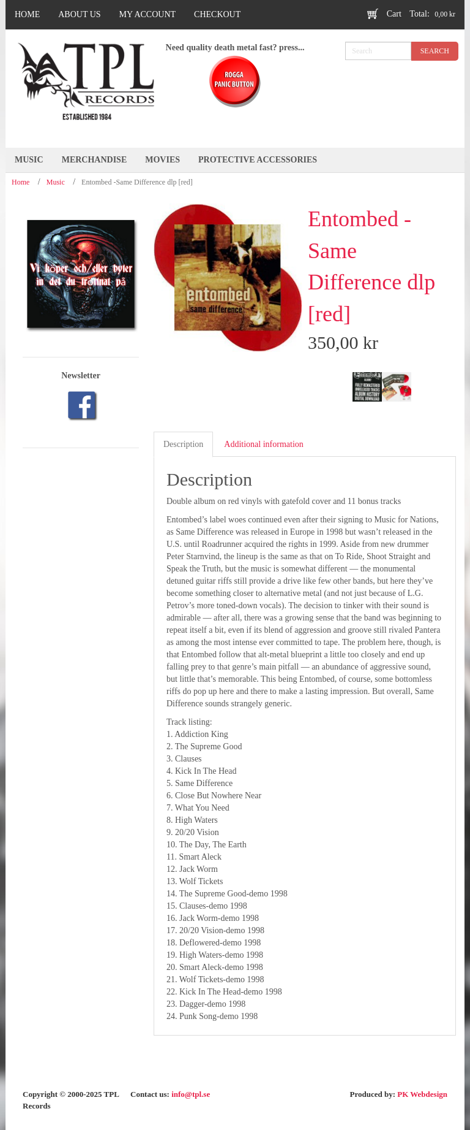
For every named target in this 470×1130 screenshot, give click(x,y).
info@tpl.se (190, 1094)
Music (56, 182)
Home (20, 182)
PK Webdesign (422, 1094)
